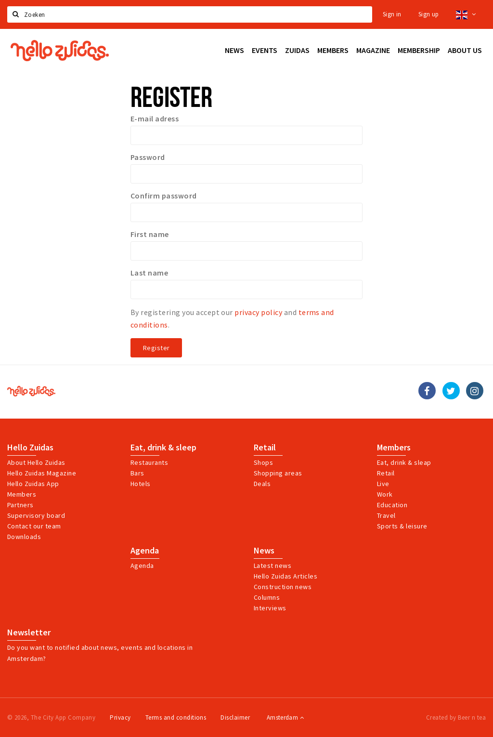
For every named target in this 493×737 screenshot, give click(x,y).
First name (149, 234)
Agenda (144, 550)
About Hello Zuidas (36, 462)
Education (392, 504)
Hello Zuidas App (33, 483)
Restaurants (149, 462)
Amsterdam (285, 717)
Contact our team (34, 526)
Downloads (24, 536)
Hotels (140, 483)
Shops (263, 462)
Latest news (272, 565)
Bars (137, 473)
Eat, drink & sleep (163, 447)
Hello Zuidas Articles (285, 576)
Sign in (392, 14)
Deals (262, 483)
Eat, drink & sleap (404, 462)
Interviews (270, 608)
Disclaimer (235, 717)
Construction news (282, 586)
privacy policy (258, 312)
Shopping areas (278, 473)
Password (147, 157)
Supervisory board (36, 515)
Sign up (428, 14)
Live (383, 483)
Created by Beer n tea (456, 717)
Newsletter (29, 632)
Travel (386, 515)
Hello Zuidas (30, 447)
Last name (149, 272)
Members (21, 494)
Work (385, 494)
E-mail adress (154, 118)
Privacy (120, 717)
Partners (20, 504)
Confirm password (163, 195)
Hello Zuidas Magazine (41, 473)
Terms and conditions (176, 717)
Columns (267, 597)
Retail (265, 447)
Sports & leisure (402, 526)
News (264, 550)
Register (156, 347)
